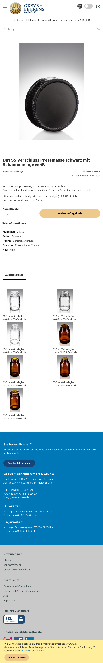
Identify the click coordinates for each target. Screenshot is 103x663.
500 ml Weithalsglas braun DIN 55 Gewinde (65, 384)
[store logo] (27, 8)
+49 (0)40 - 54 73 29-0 (22, 490)
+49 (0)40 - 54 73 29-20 (23, 493)
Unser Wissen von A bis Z (16, 569)
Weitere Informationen (32, 650)
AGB (6, 595)
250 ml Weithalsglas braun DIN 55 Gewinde (65, 351)
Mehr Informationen (14, 223)
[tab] (51, 224)
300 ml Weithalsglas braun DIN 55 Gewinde (15, 384)
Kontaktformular (12, 564)
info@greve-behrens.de (16, 497)
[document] (52, 651)
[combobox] (51, 29)
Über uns (8, 560)
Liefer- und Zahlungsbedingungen (22, 591)
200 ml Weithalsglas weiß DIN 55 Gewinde (14, 318)
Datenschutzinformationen (17, 586)
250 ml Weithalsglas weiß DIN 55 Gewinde (64, 318)
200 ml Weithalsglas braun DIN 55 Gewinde (15, 417)
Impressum (9, 600)
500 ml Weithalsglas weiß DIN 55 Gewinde (14, 351)
